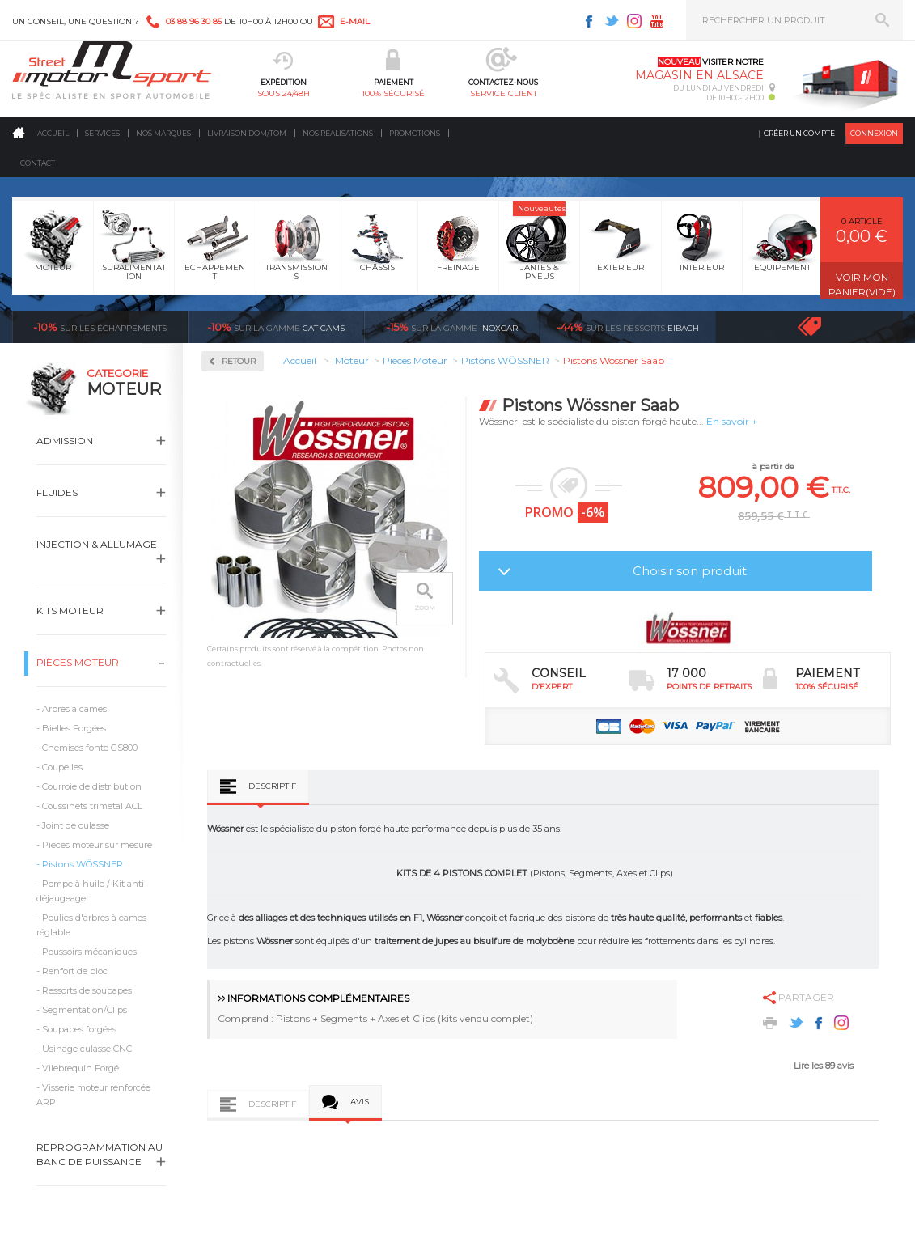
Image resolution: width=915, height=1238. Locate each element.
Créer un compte (799, 133)
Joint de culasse (75, 825)
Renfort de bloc (75, 971)
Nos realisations (338, 133)
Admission (64, 441)
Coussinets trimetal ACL (92, 806)
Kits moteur (70, 610)
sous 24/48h (283, 93)
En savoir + (731, 421)
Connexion (874, 133)
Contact (37, 163)
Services (102, 133)
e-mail (355, 21)
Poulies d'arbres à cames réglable (91, 925)
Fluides (57, 492)
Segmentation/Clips (84, 1009)
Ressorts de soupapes (87, 990)
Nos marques (163, 133)
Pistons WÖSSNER (82, 864)
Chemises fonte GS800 (90, 747)
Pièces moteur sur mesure (97, 844)
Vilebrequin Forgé (80, 1068)
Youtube (657, 21)
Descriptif (272, 786)
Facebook (589, 21)
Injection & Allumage (96, 544)
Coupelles (62, 767)
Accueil (53, 133)
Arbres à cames (74, 708)
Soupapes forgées (79, 1029)
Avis (359, 1101)
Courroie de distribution (92, 786)
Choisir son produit (690, 571)
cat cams (276, 326)
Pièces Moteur (77, 662)
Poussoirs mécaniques (89, 951)
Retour (239, 361)
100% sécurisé (393, 93)
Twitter (611, 21)
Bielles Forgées (74, 728)
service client (503, 93)
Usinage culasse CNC (87, 1048)
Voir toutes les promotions (823, 326)
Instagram (634, 21)
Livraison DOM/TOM (246, 133)
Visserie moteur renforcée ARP (93, 1095)
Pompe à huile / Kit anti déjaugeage (90, 891)
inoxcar (452, 326)
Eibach (628, 326)
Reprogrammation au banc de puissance (99, 1154)
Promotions (414, 133)
